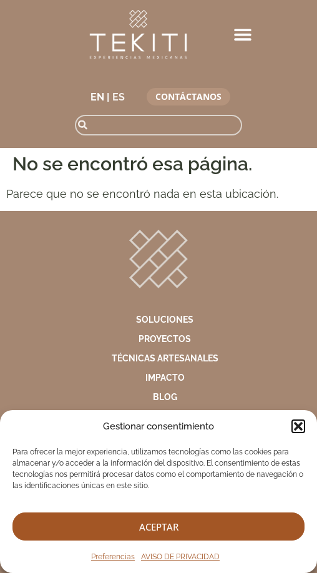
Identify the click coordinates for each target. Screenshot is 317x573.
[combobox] (158, 125)
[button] (298, 426)
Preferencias (113, 556)
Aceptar (158, 527)
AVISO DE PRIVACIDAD (180, 556)
